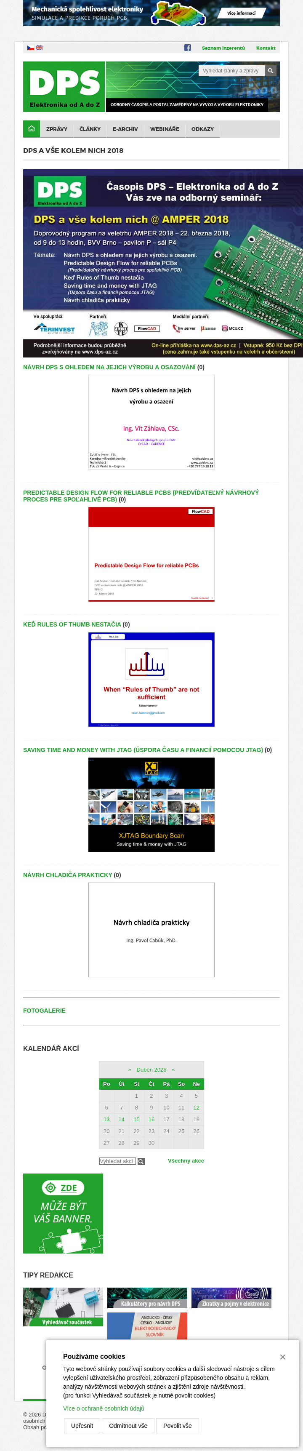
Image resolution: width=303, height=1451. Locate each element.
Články (90, 129)
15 (136, 1119)
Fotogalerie (44, 1010)
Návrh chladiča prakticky (67, 875)
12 (196, 1107)
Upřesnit (82, 1425)
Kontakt (266, 48)
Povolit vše (177, 1425)
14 (122, 1119)
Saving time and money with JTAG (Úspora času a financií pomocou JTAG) (143, 750)
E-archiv (125, 129)
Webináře (164, 129)
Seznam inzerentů (223, 48)
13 (106, 1119)
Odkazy (202, 129)
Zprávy (56, 129)
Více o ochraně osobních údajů (103, 1408)
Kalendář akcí (51, 1048)
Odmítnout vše (128, 1425)
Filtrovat (141, 1161)
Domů (31, 129)
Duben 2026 (152, 1070)
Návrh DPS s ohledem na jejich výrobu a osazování (109, 367)
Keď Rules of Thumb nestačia (72, 624)
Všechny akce (186, 1161)
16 (151, 1119)
